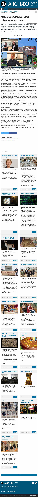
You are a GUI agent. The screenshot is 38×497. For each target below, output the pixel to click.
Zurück (19, 474)
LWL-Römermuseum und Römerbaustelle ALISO (10, 138)
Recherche (16, 9)
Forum (32, 9)
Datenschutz (12, 491)
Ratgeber (27, 9)
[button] (5, 133)
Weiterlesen (15, 189)
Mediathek (22, 9)
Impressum (3, 491)
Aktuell (6, 9)
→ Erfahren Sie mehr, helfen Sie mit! (7, 489)
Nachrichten (16, 11)
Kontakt (7, 491)
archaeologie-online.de (4, 11)
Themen (10, 9)
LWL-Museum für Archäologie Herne (8, 140)
